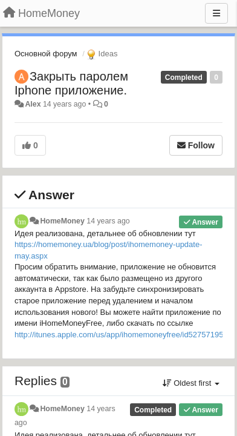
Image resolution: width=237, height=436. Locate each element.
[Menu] (216, 13)
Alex (33, 104)
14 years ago (107, 221)
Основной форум (46, 53)
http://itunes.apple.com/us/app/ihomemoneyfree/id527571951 (121, 334)
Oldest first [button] (191, 383)
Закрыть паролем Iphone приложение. (71, 83)
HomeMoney (62, 221)
